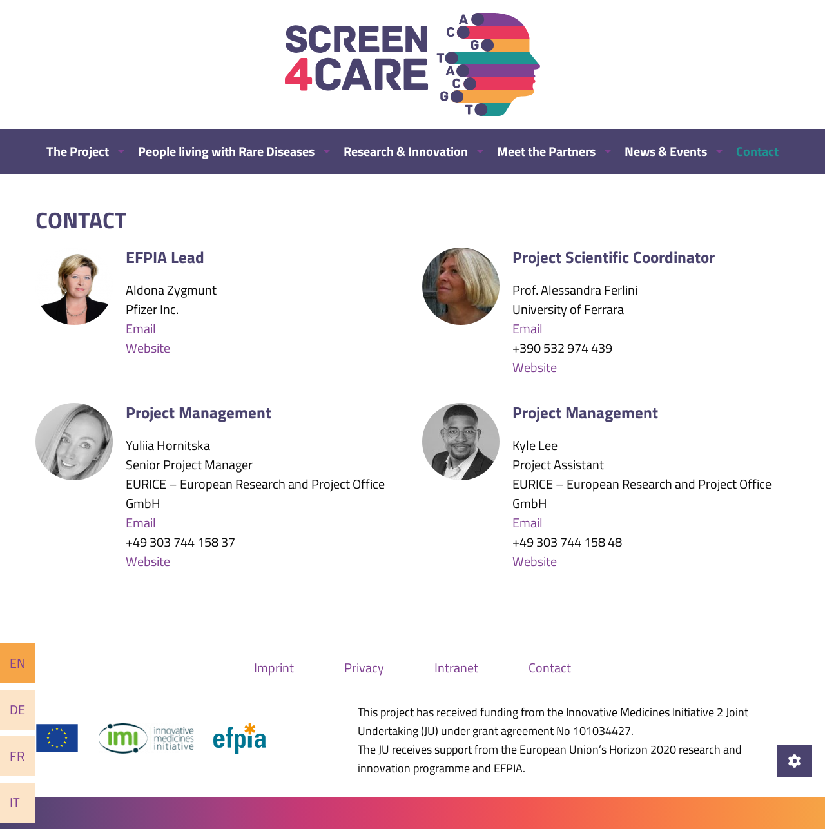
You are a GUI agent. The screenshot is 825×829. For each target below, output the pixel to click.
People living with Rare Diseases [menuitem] (226, 151)
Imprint (274, 668)
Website (148, 348)
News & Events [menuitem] (666, 151)
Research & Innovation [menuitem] (406, 151)
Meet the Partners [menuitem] (546, 151)
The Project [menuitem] (77, 151)
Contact (550, 668)
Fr (17, 756)
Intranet (456, 668)
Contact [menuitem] (757, 151)
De (17, 709)
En (18, 663)
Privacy (364, 668)
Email (141, 328)
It (15, 802)
